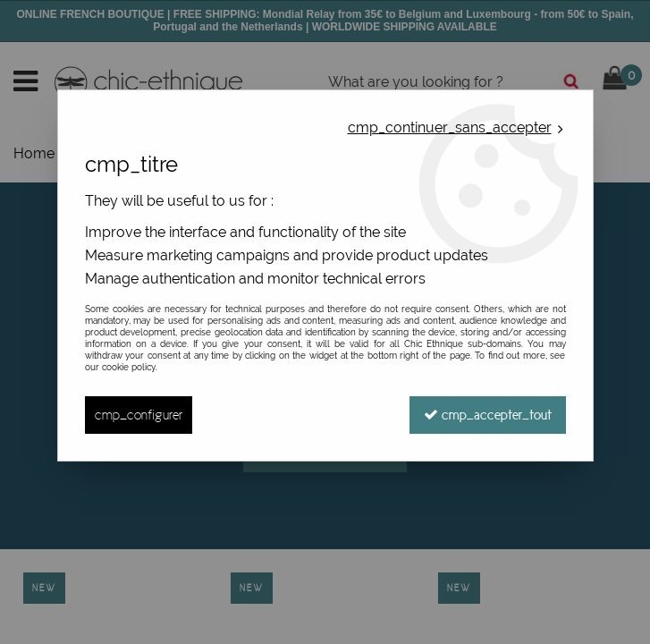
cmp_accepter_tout (488, 414)
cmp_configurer (138, 414)
